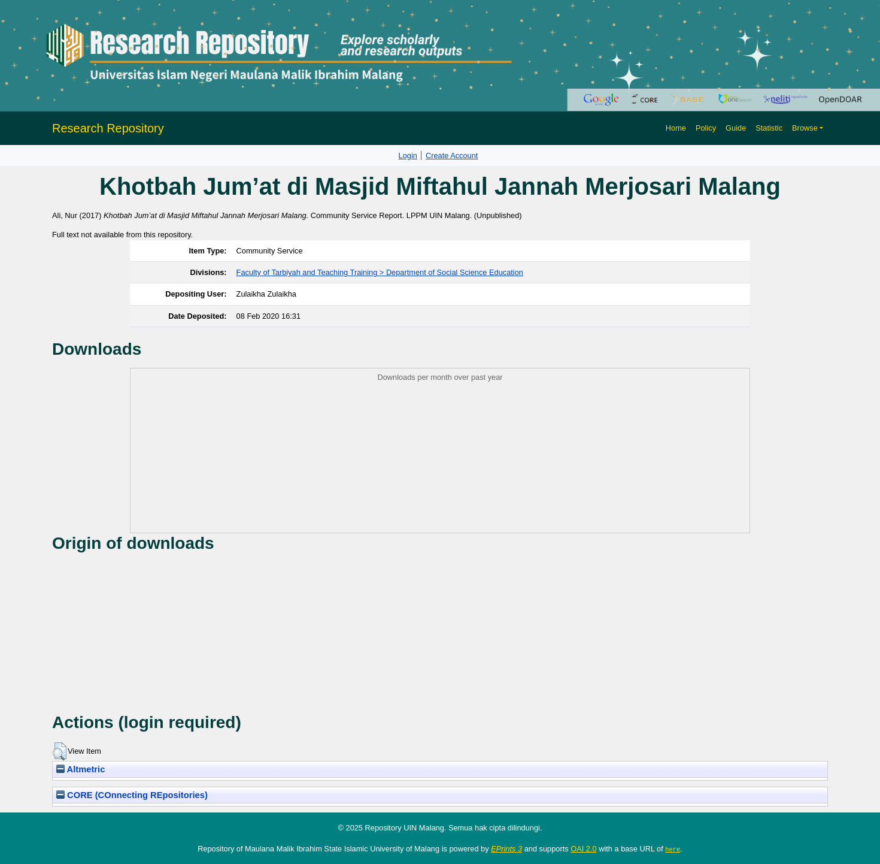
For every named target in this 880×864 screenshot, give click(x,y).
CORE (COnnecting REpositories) (132, 795)
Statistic (768, 127)
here (672, 849)
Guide (736, 127)
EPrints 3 (506, 848)
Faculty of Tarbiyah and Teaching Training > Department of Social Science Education (379, 272)
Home (676, 127)
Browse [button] (805, 127)
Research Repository (108, 128)
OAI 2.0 (583, 848)
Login (408, 155)
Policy (706, 127)
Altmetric (80, 769)
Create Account (452, 155)
